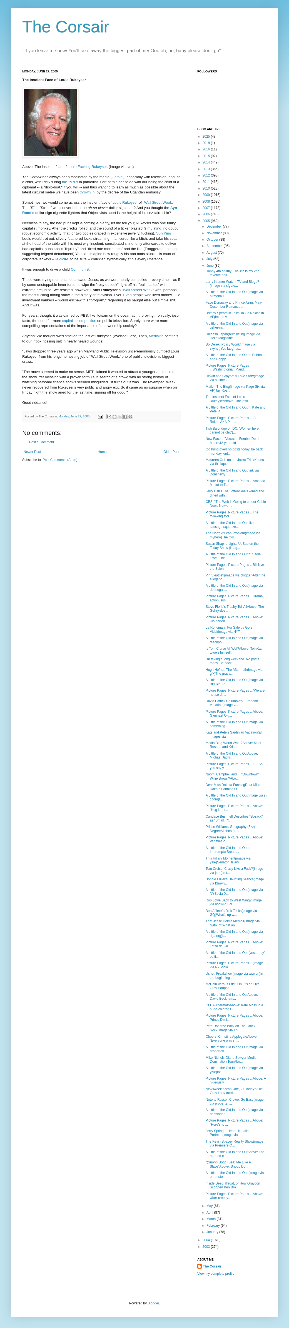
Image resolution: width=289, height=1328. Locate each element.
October (212, 239)
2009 (207, 195)
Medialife (156, 336)
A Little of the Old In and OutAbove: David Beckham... (232, 997)
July (209, 259)
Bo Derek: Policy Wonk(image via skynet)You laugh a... (230, 346)
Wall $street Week (137, 290)
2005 (207, 221)
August (212, 252)
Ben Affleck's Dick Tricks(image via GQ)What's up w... (231, 913)
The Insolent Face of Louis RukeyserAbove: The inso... (228, 399)
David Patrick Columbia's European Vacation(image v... (232, 703)
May (210, 1206)
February (213, 1226)
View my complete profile (215, 1274)
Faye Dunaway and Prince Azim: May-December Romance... (234, 304)
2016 (207, 149)
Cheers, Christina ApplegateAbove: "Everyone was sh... (232, 1038)
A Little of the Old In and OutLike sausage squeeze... (230, 525)
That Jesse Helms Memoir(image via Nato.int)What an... (233, 923)
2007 (207, 208)
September (215, 246)
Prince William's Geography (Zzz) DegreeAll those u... (230, 829)
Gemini (117, 177)
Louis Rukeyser (125, 202)
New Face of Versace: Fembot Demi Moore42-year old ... (232, 441)
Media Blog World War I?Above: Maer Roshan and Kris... (233, 745)
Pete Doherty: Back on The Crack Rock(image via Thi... (230, 1028)
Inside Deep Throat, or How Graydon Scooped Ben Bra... (233, 1185)
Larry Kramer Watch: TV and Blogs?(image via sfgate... (232, 284)
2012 (207, 175)
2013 (207, 169)
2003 (207, 1247)
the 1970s (70, 182)
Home (102, 452)
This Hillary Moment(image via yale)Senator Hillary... (228, 860)
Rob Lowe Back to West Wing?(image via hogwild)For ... (234, 902)
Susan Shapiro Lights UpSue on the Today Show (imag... (232, 546)
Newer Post (32, 452)
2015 (207, 156)
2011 (207, 182)
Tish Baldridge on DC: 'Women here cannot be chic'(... (232, 430)
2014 (207, 162)
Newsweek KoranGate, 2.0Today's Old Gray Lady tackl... (234, 1091)
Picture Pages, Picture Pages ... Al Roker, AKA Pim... (231, 420)
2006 (207, 214)
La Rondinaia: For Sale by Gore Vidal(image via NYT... (229, 629)
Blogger (153, 1303)
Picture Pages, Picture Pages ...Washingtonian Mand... (227, 367)
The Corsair (65, 26)
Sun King (163, 233)
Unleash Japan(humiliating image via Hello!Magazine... (233, 336)
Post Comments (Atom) (60, 460)
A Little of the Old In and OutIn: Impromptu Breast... (228, 850)
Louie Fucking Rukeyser (87, 167)
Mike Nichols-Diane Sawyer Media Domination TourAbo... (231, 1060)
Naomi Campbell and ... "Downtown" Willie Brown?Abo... (232, 776)
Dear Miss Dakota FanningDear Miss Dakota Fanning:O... (233, 787)
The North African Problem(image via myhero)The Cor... (233, 535)
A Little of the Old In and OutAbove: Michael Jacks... (232, 755)
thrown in (87, 192)
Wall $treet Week (158, 202)
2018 (207, 143)
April (210, 1212)
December (214, 226)
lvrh (130, 167)
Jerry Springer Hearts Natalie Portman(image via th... (227, 1133)
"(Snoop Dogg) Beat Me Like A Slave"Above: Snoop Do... (228, 1164)
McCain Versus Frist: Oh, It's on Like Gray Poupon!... (233, 986)
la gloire (61, 259)
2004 (207, 1240)
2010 (207, 188)
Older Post (171, 452)
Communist (80, 269)
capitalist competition (79, 321)
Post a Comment (41, 442)
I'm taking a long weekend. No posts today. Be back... (232, 661)
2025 (207, 136)
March (211, 1219)
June (210, 266)
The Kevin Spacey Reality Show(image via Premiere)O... (234, 1143)
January (212, 1232)
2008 (207, 201)
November (214, 233)
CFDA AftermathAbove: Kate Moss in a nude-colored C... (234, 1007)
